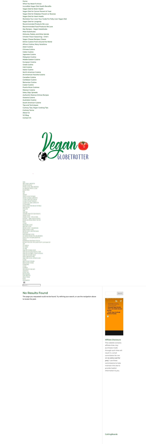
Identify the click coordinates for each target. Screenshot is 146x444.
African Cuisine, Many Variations (35, 44)
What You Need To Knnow (28, 261)
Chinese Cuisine (29, 49)
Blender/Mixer (26, 190)
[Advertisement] (114, 403)
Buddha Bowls (26, 264)
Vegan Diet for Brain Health (33, 9)
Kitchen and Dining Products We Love (32, 220)
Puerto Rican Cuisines (31, 87)
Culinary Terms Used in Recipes (30, 199)
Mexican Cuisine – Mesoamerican (30, 228)
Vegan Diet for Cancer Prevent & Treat (37, 11)
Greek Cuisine (28, 65)
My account (25, 233)
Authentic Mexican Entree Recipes (36, 95)
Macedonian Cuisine (27, 225)
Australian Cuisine (29, 100)
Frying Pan (25, 209)
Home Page (25, 212)
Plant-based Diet (27, 275)
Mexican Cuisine (29, 90)
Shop (24, 244)
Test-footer (25, 247)
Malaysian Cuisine (29, 57)
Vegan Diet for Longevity (32, 21)
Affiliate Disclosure (27, 185)
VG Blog (26, 115)
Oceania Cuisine (29, 97)
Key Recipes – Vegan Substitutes (35, 29)
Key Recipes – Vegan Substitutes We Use (31, 218)
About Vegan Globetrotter (29, 184)
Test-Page (25, 248)
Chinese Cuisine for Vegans (29, 196)
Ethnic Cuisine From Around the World (37, 42)
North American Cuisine (32, 72)
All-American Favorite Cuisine (34, 75)
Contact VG (27, 118)
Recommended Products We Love (36, 24)
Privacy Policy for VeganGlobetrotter (31, 237)
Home (25, 1)
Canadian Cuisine (29, 77)
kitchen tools (26, 272)
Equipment (25, 268)
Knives (24, 222)
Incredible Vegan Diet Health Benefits (37, 6)
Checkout (25, 195)
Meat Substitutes (29, 32)
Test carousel (26, 245)
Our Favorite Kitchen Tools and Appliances (33, 236)
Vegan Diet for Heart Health (33, 16)
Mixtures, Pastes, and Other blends (36, 34)
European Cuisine (29, 62)
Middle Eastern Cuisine (31, 59)
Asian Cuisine (28, 47)
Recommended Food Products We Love (38, 26)
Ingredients (25, 271)
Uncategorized (26, 280)
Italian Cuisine (28, 70)
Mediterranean (26, 274)
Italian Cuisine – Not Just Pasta (30, 217)
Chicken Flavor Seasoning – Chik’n (35, 37)
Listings (25, 223)
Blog (24, 191)
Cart (24, 193)
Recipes (24, 279)
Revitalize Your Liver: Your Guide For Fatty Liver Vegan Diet (45, 19)
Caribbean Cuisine (29, 80)
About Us (26, 113)
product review (26, 277)
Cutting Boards (26, 204)
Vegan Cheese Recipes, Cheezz (34, 39)
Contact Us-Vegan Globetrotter (30, 198)
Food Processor (26, 207)
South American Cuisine (32, 103)
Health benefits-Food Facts (29, 269)
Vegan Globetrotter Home (29, 256)
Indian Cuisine (28, 52)
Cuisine (24, 266)
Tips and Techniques (30, 105)
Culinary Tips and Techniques (30, 201)
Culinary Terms (28, 110)
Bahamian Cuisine (29, 82)
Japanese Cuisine (29, 54)
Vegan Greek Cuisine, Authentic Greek (32, 258)
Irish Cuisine (27, 67)
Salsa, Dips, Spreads (30, 92)
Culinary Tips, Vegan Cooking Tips (35, 108)
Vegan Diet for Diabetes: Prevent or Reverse (39, 14)
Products (25, 239)
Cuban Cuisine (28, 85)
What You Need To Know (32, 4)
